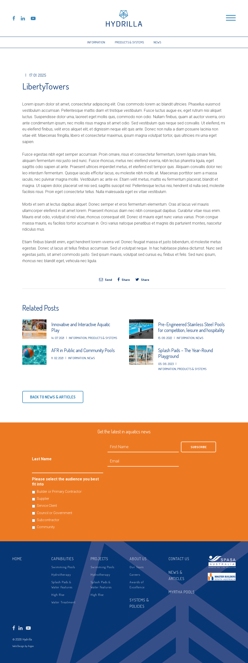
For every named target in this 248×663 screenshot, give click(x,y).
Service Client (47, 506)
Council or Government (54, 513)
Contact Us (179, 558)
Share (123, 279)
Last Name (42, 459)
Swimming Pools (63, 567)
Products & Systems (129, 42)
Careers (135, 574)
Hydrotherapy (61, 574)
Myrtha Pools (182, 592)
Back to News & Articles (53, 397)
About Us (138, 558)
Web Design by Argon (23, 646)
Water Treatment (63, 602)
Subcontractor (48, 520)
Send (105, 279)
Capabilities (62, 558)
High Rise (57, 595)
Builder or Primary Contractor (59, 491)
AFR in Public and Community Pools (83, 350)
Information (96, 42)
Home (17, 558)
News (157, 42)
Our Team (137, 567)
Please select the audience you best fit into (65, 481)
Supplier (43, 499)
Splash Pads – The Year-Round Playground (185, 353)
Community (46, 527)
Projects (99, 558)
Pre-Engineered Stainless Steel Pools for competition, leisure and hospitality (191, 327)
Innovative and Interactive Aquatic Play (80, 327)
